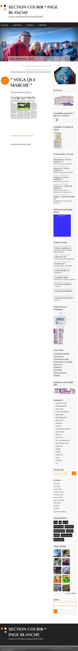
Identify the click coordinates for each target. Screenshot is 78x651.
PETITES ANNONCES (63, 440)
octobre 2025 (58, 497)
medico (56, 535)
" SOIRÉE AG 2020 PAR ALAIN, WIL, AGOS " (38, 70)
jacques (56, 177)
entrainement (59, 539)
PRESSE (31, 135)
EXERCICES (21, 135)
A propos (42, 25)
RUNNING (57, 375)
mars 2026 (57, 486)
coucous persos (66, 535)
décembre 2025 (58, 492)
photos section (59, 531)
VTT (57, 463)
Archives (17, 25)
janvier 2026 (57, 489)
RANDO (58, 452)
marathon (70, 531)
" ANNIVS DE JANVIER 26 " (64, 298)
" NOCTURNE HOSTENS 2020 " (31, 66)
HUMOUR (59, 423)
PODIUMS (59, 446)
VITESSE (58, 460)
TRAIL (58, 457)
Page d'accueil (47, 66)
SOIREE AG (59, 455)
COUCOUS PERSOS (62, 412)
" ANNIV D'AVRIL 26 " (62, 271)
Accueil (4, 25)
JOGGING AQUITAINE (61, 359)
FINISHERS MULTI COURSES (63, 362)
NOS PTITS (59, 437)
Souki (55, 197)
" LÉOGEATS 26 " (60, 257)
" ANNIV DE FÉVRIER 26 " (63, 291)
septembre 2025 (59, 500)
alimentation (69, 527)
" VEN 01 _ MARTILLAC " (63, 248)
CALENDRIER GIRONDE (61, 354)
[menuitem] (6, 24)
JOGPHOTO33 (58, 356)
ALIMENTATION (61, 403)
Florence (57, 168)
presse (65, 522)
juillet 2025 (57, 503)
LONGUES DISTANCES (63, 429)
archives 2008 (58, 527)
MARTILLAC (62, 215)
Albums (29, 25)
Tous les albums (71, 593)
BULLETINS (59, 409)
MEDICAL (26, 135)
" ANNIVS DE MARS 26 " (63, 284)
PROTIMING (58, 370)
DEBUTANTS (60, 415)
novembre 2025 (59, 495)
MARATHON (60, 432)
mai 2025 (56, 508)
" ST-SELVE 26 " (59, 264)
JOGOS (58, 426)
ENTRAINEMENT (61, 417)
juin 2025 (56, 505)
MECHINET (58, 160)
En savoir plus (10, 649)
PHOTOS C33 (58, 364)
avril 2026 (57, 484)
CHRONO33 (58, 367)
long (55, 522)
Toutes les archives (60, 511)
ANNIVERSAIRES (61, 406)
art (60, 522)
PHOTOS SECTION (62, 443)
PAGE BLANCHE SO (60, 373)
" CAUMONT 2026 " (61, 277)
